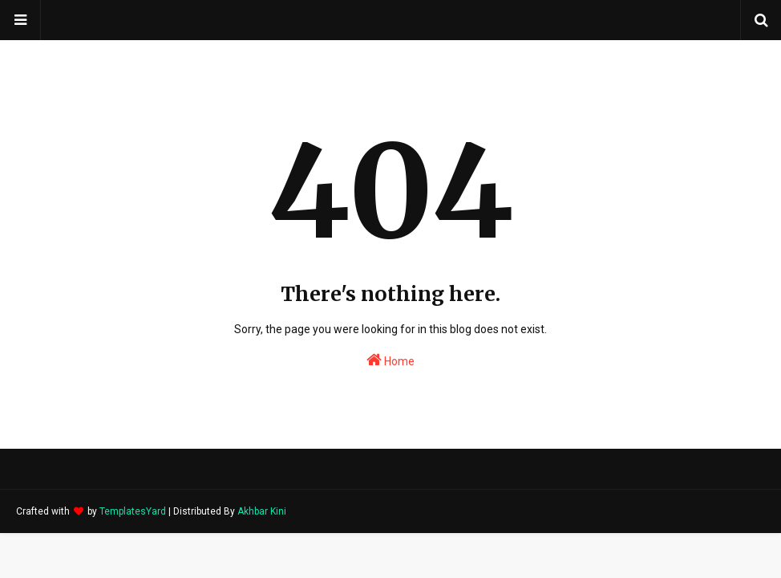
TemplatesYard (132, 511)
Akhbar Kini (261, 511)
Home (390, 360)
